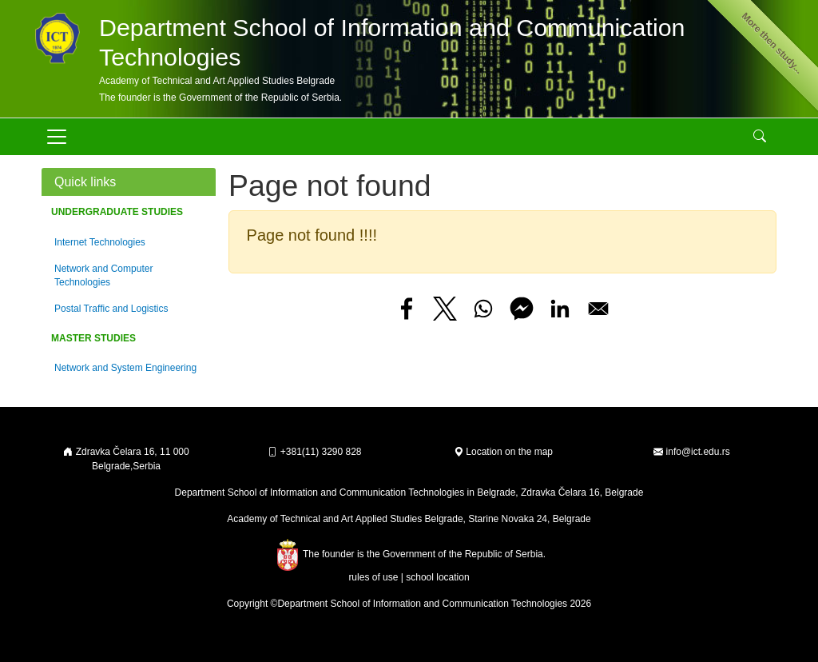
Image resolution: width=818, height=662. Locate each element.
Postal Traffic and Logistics (111, 308)
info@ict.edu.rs (698, 451)
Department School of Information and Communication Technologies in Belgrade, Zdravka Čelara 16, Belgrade (409, 492)
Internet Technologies (99, 242)
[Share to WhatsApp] (483, 309)
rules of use (373, 577)
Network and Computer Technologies (103, 275)
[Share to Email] (598, 309)
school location (437, 577)
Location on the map (503, 451)
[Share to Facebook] (407, 309)
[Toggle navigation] (56, 137)
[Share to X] (445, 309)
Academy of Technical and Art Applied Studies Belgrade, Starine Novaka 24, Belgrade (408, 518)
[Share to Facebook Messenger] (522, 309)
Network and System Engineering (125, 367)
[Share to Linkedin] (560, 309)
